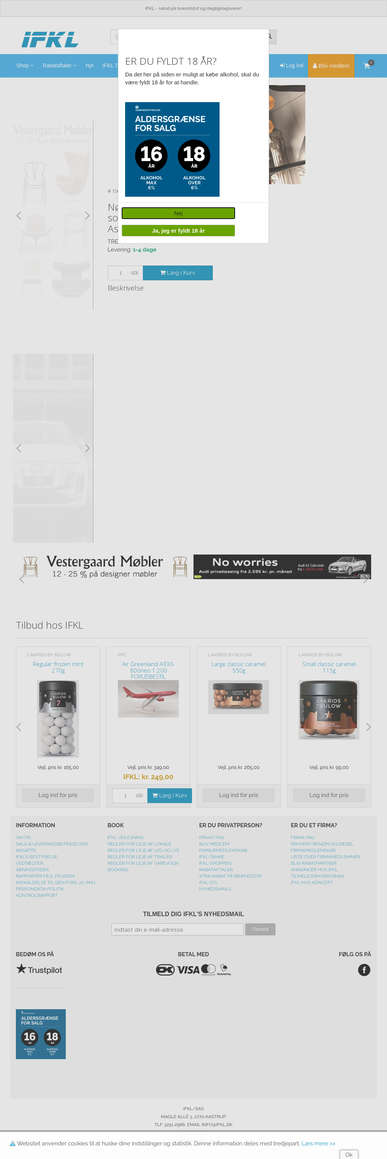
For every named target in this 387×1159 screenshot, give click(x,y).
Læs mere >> (318, 1143)
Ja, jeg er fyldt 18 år (178, 230)
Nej (178, 213)
